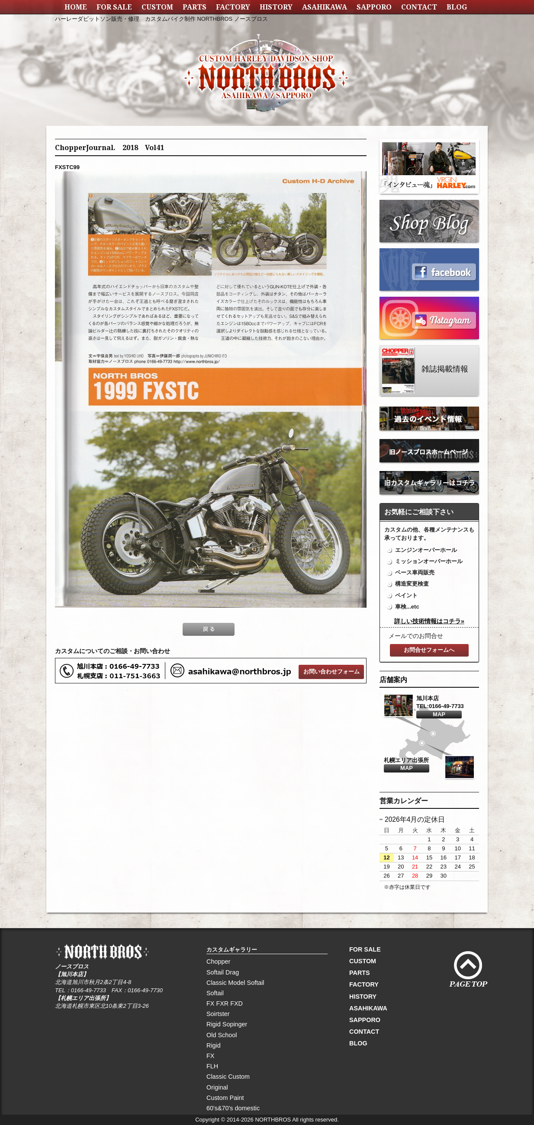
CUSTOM (157, 7)
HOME (75, 7)
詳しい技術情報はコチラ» (429, 621)
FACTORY (233, 7)
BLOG (457, 7)
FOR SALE (114, 7)
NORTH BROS (267, 63)
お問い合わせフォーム (331, 671)
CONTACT (419, 7)
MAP (439, 714)
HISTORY (276, 7)
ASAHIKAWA (324, 7)
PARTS (194, 7)
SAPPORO (374, 7)
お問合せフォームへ (429, 650)
